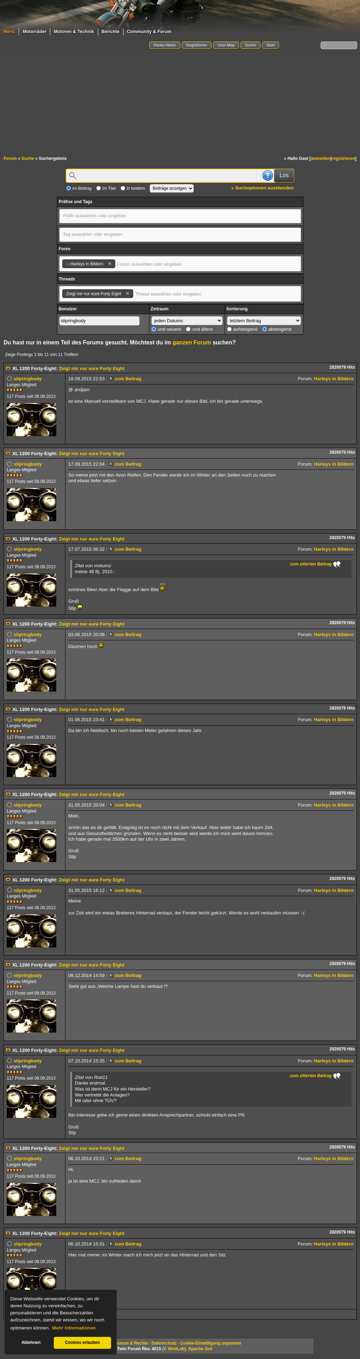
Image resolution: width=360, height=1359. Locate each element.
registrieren (343, 158)
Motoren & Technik (74, 31)
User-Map (226, 45)
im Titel (106, 188)
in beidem (133, 188)
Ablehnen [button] (30, 1342)
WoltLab (176, 1348)
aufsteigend (242, 329)
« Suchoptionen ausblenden (262, 187)
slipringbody (28, 378)
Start (270, 45)
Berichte (111, 31)
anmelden (320, 158)
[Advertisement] (180, 103)
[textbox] (100, 216)
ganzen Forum (192, 342)
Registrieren (196, 45)
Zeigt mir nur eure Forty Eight (91, 368)
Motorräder (34, 31)
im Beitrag (78, 188)
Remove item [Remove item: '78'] (109, 264)
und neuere (166, 329)
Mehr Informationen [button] (74, 1328)
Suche (250, 45)
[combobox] (180, 216)
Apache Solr (200, 1348)
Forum (10, 158)
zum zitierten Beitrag (311, 564)
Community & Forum (149, 31)
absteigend (276, 329)
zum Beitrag (125, 378)
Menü (9, 31)
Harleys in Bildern (334, 378)
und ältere (199, 329)
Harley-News (165, 45)
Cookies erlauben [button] (82, 1342)
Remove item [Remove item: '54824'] (127, 294)
